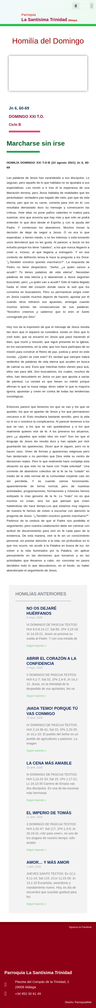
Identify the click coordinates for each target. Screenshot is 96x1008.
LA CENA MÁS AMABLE (49, 763)
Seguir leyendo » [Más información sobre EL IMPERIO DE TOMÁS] (36, 849)
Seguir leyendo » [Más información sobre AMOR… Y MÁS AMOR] (36, 904)
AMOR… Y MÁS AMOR (47, 862)
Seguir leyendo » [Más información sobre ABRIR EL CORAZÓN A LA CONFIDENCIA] (36, 695)
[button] (92, 5)
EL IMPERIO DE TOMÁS (48, 813)
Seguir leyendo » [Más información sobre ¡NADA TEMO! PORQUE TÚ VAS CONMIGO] (36, 750)
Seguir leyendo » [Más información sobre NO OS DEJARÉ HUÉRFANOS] (36, 645)
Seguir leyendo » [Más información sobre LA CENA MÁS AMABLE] (36, 800)
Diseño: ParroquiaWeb (78, 1002)
